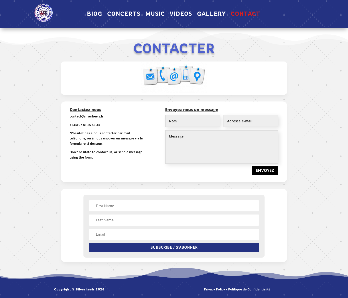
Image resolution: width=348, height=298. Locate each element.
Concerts (123, 14)
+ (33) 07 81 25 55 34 (85, 125)
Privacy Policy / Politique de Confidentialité (237, 289)
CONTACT (245, 14)
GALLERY (211, 14)
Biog (94, 14)
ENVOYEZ (265, 170)
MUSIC (155, 14)
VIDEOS (181, 14)
